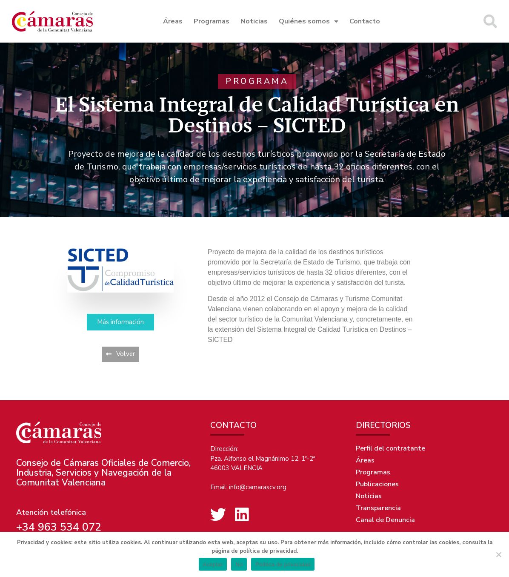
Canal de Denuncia (385, 520)
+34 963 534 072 (58, 527)
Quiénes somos (308, 21)
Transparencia (378, 508)
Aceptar (213, 564)
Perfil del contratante (390, 448)
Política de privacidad (282, 564)
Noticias (254, 21)
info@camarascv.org (257, 487)
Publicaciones (377, 484)
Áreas (173, 21)
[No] (498, 554)
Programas (211, 21)
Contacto (364, 21)
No (239, 564)
